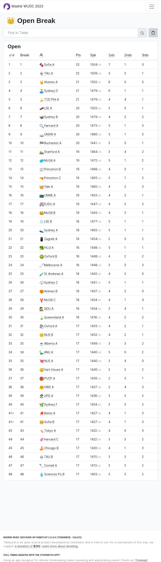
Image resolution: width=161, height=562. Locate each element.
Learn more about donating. (60, 546)
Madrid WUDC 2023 (23, 6)
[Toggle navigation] (152, 6)
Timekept (141, 560)
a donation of (27, 546)
